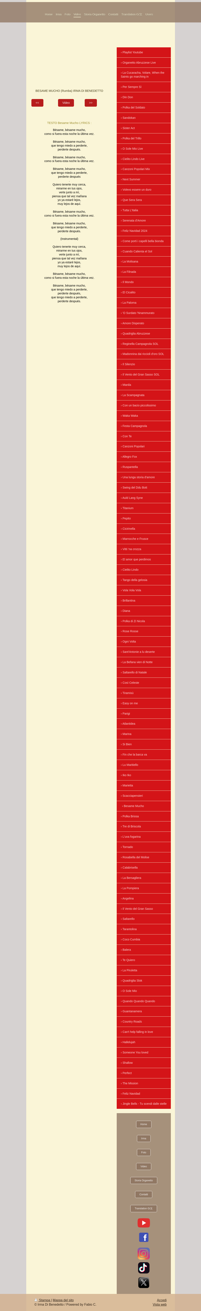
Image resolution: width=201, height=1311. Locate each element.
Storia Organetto (144, 1180)
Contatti (143, 1194)
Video (66, 102)
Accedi (162, 1300)
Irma (143, 1138)
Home (143, 1124)
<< (37, 102)
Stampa (42, 1300)
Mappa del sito (63, 1300)
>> (90, 102)
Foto (143, 1152)
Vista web (160, 1304)
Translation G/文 (144, 1208)
